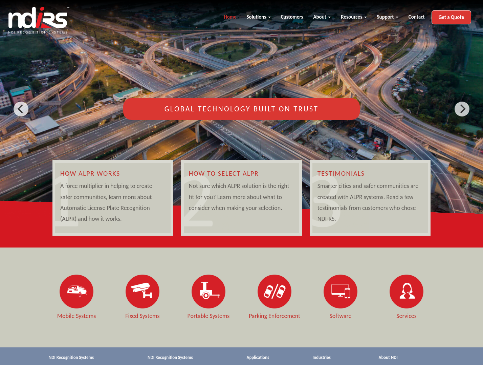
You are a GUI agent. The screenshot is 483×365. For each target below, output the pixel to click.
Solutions (259, 17)
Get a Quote (451, 17)
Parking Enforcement (274, 316)
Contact (417, 17)
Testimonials (341, 173)
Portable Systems (209, 316)
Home (230, 17)
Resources (354, 17)
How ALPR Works (90, 173)
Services (406, 316)
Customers (292, 17)
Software (340, 316)
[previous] (21, 109)
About (322, 17)
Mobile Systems (76, 316)
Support (387, 17)
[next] (462, 109)
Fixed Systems (142, 316)
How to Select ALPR (224, 173)
